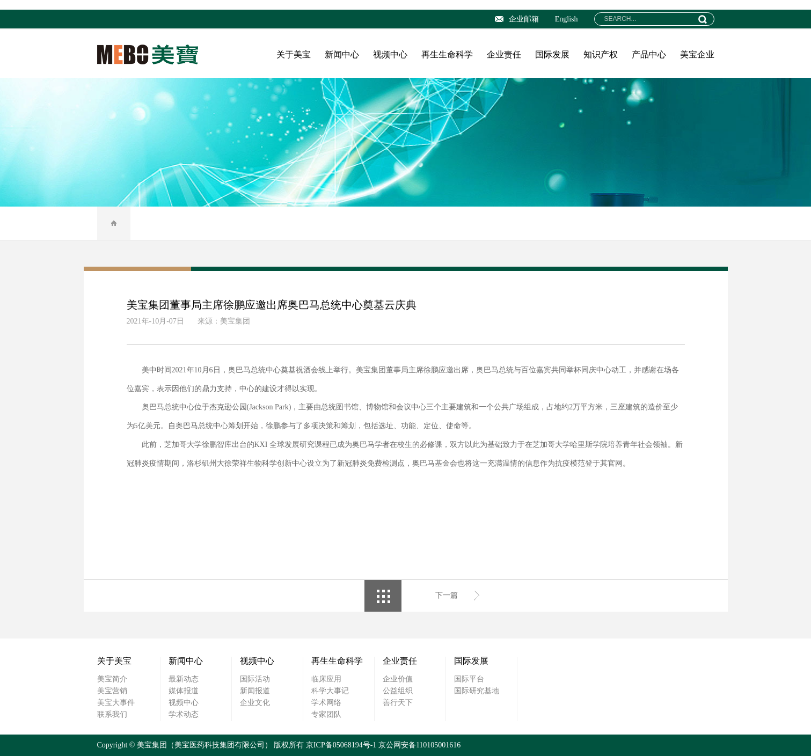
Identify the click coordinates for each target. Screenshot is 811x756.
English (566, 19)
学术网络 (326, 703)
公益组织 (398, 691)
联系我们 (112, 714)
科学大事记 (330, 691)
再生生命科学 (447, 54)
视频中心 (390, 54)
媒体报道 (184, 691)
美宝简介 (112, 679)
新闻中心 (342, 54)
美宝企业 (697, 54)
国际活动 (255, 679)
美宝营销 (112, 691)
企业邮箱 (517, 19)
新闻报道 (255, 691)
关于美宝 (293, 54)
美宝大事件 (116, 703)
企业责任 (504, 54)
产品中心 (649, 54)
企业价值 (398, 679)
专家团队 (326, 714)
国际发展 (552, 54)
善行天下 (398, 703)
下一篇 (446, 595)
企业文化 (255, 703)
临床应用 (326, 679)
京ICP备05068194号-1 (341, 745)
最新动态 (184, 679)
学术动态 (184, 714)
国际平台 (469, 679)
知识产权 (600, 54)
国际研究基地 (476, 691)
